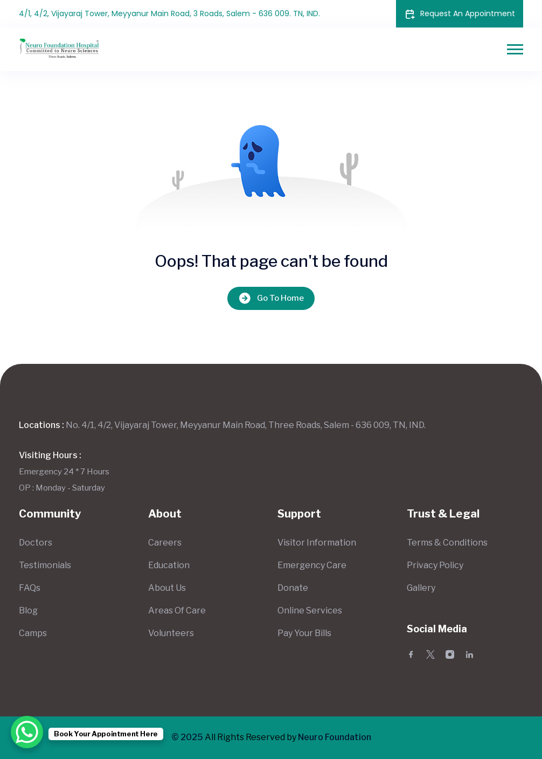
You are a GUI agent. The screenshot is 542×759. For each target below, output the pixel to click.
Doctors (35, 542)
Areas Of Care (177, 610)
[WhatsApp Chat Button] (27, 732)
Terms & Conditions (447, 542)
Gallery (421, 588)
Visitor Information (316, 542)
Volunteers (171, 633)
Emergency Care (311, 565)
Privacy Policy (435, 565)
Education (169, 565)
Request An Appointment (459, 13)
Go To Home (271, 298)
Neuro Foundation (334, 737)
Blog (28, 610)
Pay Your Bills (304, 633)
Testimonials (45, 565)
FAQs (29, 588)
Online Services (309, 610)
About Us (167, 588)
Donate (292, 588)
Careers (165, 542)
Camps (33, 633)
